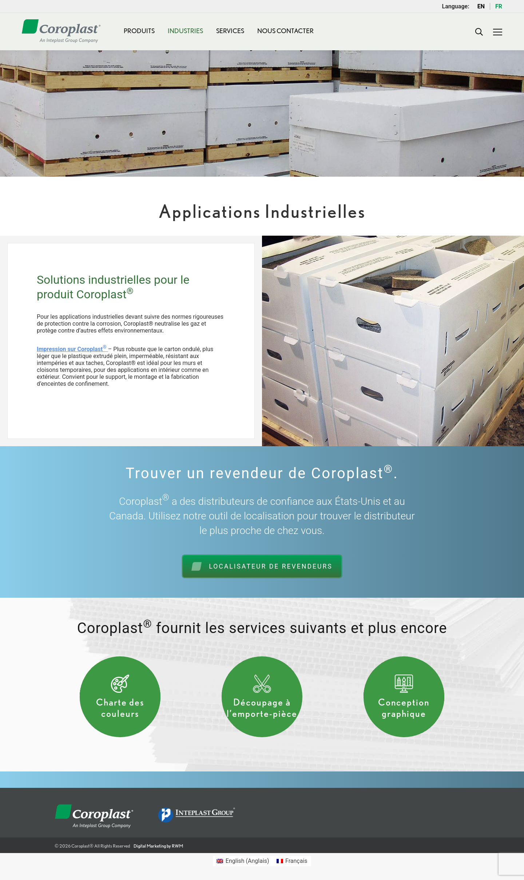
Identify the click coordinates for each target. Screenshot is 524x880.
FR (498, 6)
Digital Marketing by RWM (158, 846)
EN (481, 6)
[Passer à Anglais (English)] (243, 861)
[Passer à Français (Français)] (292, 861)
